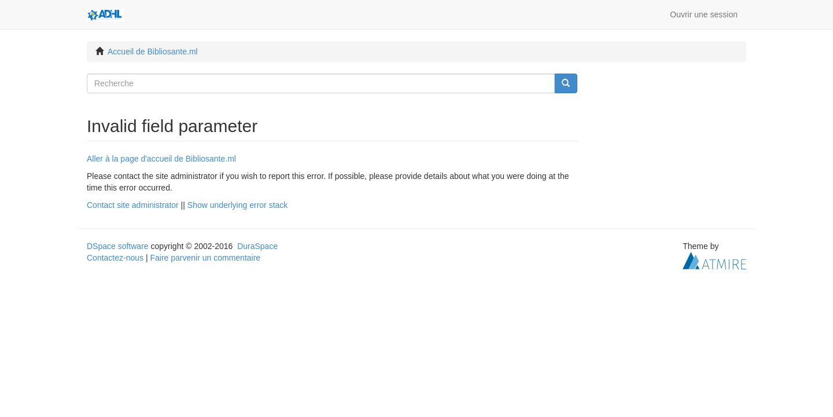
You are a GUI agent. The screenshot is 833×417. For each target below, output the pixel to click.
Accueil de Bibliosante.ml (153, 51)
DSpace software (118, 246)
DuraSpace (257, 246)
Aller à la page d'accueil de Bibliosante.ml (161, 158)
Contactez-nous (115, 257)
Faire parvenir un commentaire (205, 257)
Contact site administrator (133, 205)
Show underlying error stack (237, 205)
